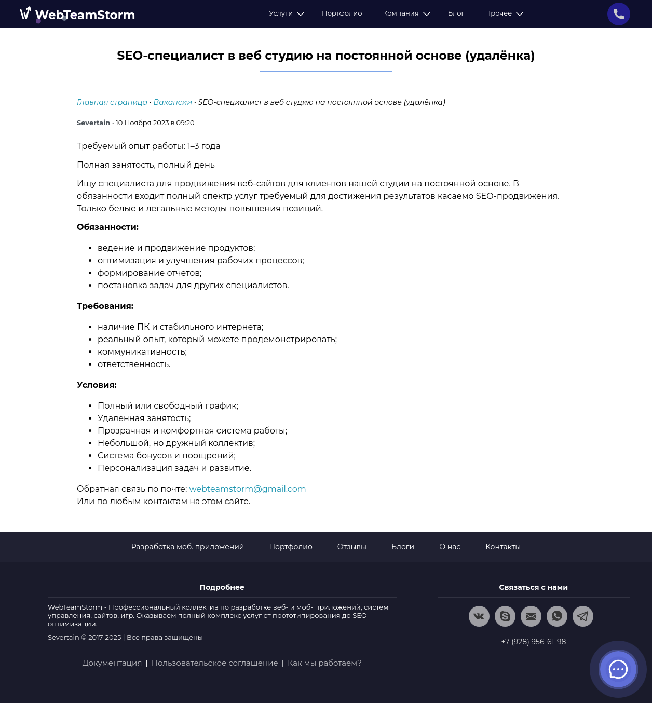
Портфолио (342, 13)
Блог (456, 13)
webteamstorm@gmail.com (247, 489)
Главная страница (112, 102)
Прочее (503, 13)
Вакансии (173, 102)
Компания (405, 13)
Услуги (285, 13)
